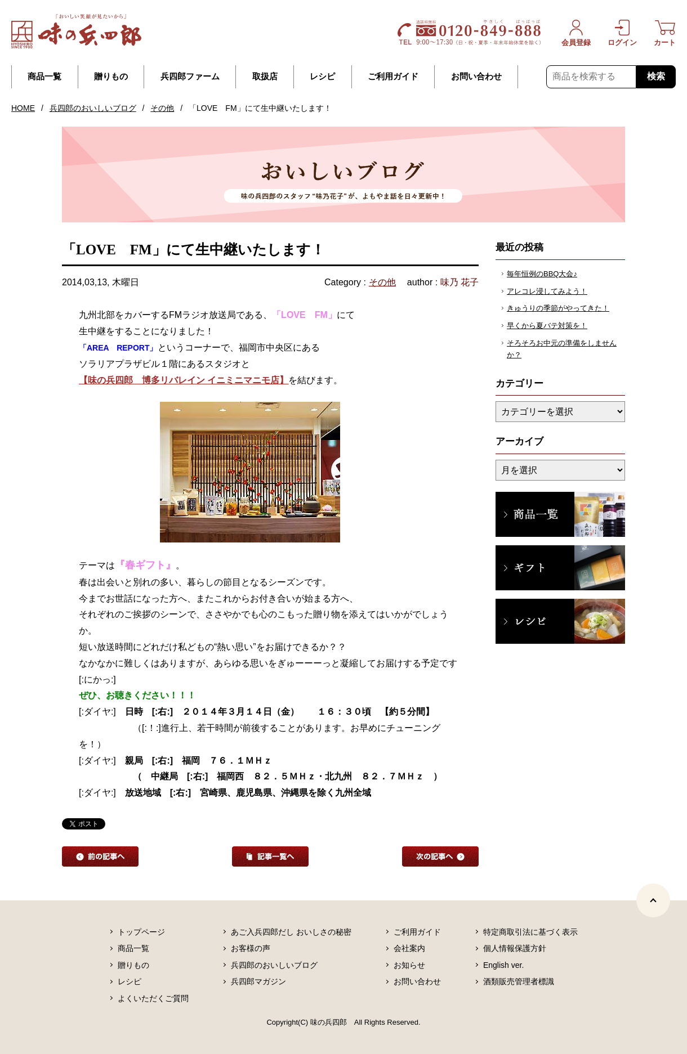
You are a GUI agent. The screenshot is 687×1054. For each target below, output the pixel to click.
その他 (162, 108)
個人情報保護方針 (514, 948)
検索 (656, 76)
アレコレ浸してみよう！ (547, 291)
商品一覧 (44, 76)
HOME (23, 108)
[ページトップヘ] (653, 900)
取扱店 (265, 76)
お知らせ (409, 965)
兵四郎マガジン (258, 981)
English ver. (503, 965)
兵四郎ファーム (190, 76)
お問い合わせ (476, 76)
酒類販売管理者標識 (518, 981)
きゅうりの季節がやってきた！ (558, 308)
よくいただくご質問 (153, 998)
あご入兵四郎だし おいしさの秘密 (291, 931)
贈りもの (111, 76)
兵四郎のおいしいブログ (93, 108)
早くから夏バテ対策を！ (547, 325)
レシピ (322, 76)
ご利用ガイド (393, 76)
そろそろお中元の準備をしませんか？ (562, 349)
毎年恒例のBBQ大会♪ (542, 274)
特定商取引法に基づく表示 (530, 931)
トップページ (141, 931)
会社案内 (409, 948)
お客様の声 (250, 948)
